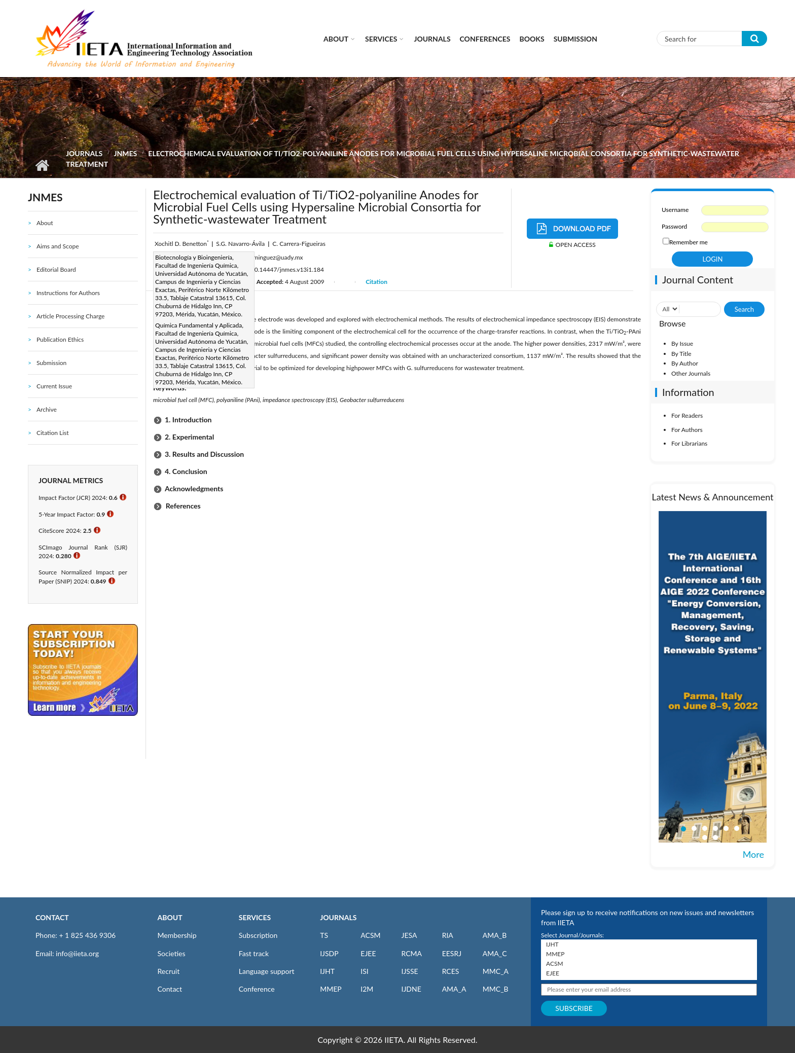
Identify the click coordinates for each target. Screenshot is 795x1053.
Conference (257, 989)
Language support (267, 971)
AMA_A (454, 989)
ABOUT (170, 917)
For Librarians (689, 443)
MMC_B (496, 989)
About (335, 38)
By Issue (682, 343)
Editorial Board (56, 269)
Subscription (258, 935)
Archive (47, 409)
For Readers (687, 415)
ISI (364, 971)
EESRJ (451, 953)
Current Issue (54, 386)
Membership (177, 935)
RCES (450, 971)
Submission (575, 38)
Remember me (688, 242)
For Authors (687, 429)
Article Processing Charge (70, 316)
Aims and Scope (58, 246)
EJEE (368, 953)
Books (532, 38)
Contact (170, 989)
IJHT (327, 971)
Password (674, 226)
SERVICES (255, 917)
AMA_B (495, 935)
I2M (366, 989)
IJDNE (411, 989)
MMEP (331, 989)
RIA (447, 935)
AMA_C (495, 953)
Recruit (169, 971)
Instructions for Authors (68, 293)
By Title (681, 353)
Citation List (53, 433)
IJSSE (409, 971)
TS (324, 935)
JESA (409, 935)
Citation (376, 281)
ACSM (370, 935)
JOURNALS (338, 917)
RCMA (411, 953)
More (753, 854)
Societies (172, 953)
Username (675, 209)
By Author (684, 363)
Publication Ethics (60, 339)
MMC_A (496, 971)
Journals (432, 38)
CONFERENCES (485, 38)
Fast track (254, 953)
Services (381, 38)
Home (42, 165)
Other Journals (690, 373)
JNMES (125, 153)
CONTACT (52, 917)
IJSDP (329, 953)
